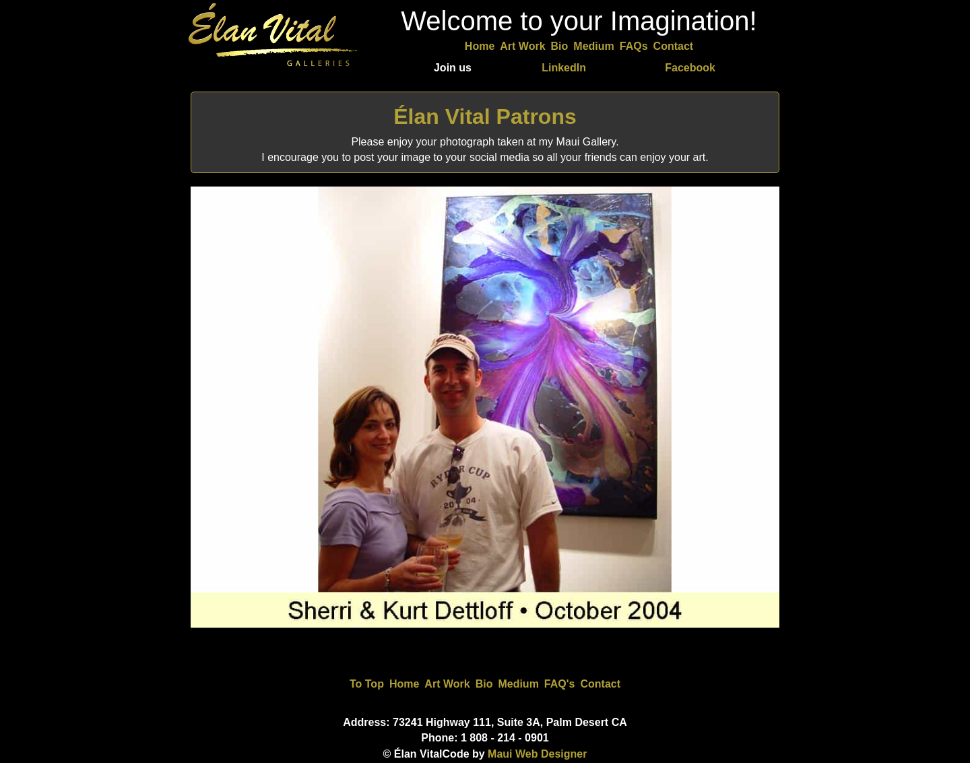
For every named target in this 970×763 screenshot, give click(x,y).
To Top (367, 684)
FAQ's (559, 684)
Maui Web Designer (537, 754)
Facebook (690, 67)
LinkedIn (564, 67)
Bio (560, 46)
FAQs (634, 46)
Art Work (522, 46)
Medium (593, 46)
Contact (673, 46)
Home (479, 46)
